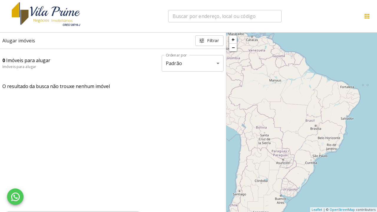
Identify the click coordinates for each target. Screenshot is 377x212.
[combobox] (225, 16)
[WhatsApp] (15, 196)
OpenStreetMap (342, 209)
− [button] (233, 47)
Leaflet (317, 209)
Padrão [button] (174, 63)
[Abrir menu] (367, 16)
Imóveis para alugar (19, 66)
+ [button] (233, 39)
